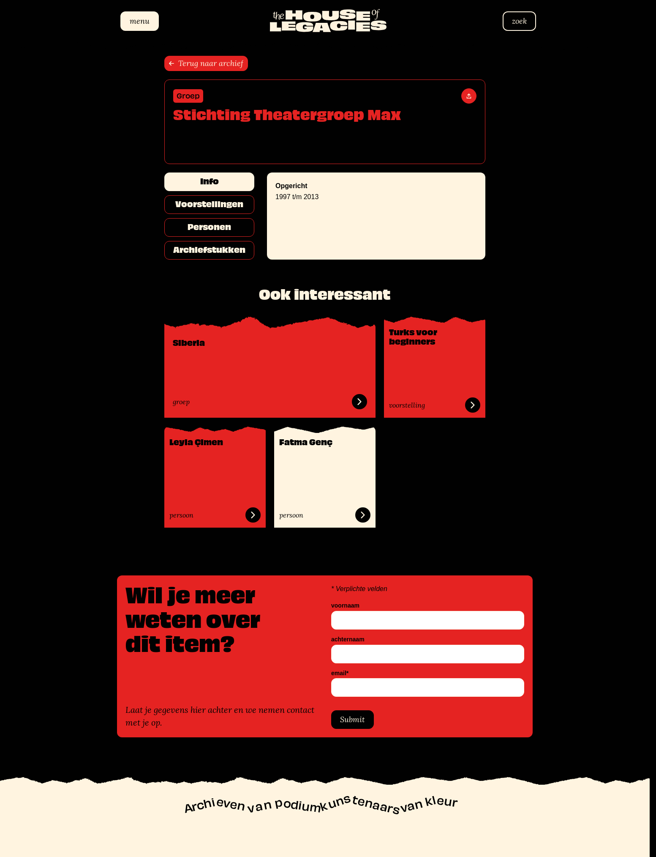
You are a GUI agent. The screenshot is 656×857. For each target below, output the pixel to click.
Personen (209, 227)
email (339, 673)
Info (209, 181)
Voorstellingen (209, 204)
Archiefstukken (209, 250)
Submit (352, 719)
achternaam (348, 639)
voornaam (345, 605)
